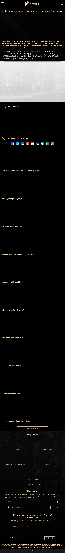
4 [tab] (37, 131)
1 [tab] (28, 131)
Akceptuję (15, 507)
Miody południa (32, 474)
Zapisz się (55, 507)
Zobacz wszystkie (32, 428)
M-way (17, 444)
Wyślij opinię (49, 538)
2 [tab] (31, 131)
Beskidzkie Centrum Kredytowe (17, 459)
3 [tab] (34, 131)
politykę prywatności (25, 538)
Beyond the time (47, 444)
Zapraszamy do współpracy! (32, 484)
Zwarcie (47, 459)
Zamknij (32, 550)
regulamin (18, 507)
